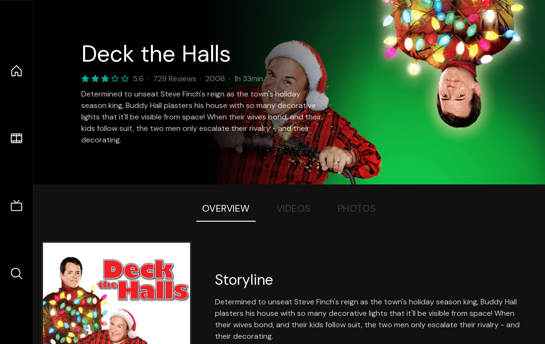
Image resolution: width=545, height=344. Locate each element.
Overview (226, 208)
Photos (357, 208)
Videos (294, 208)
